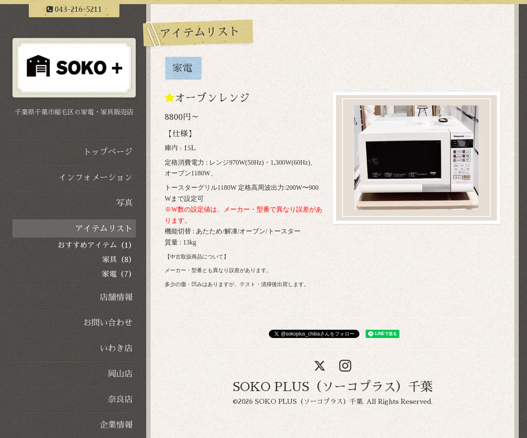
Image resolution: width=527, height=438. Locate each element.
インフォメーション (95, 177)
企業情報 (116, 425)
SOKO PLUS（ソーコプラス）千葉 (333, 387)
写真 (124, 203)
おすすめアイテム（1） (97, 245)
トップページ (108, 152)
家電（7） (119, 274)
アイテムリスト (104, 228)
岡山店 (120, 374)
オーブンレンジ (212, 98)
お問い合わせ (108, 323)
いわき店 (116, 348)
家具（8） (119, 259)
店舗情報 (116, 297)
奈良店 (120, 399)
